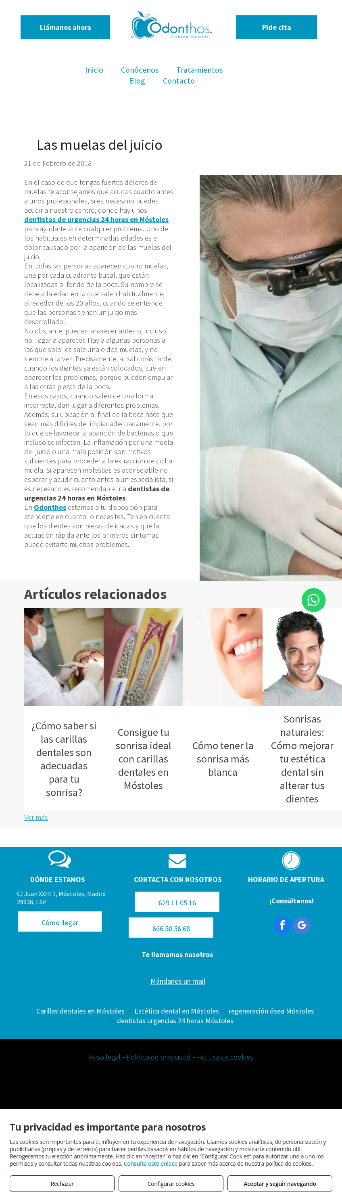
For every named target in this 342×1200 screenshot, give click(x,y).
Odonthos (50, 507)
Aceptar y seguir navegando (280, 1183)
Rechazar (61, 1183)
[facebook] (282, 926)
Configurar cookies (171, 1183)
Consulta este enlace (150, 1163)
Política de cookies (225, 1057)
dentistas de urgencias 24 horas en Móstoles (96, 219)
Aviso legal (105, 1057)
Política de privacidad (159, 1057)
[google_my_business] (302, 926)
